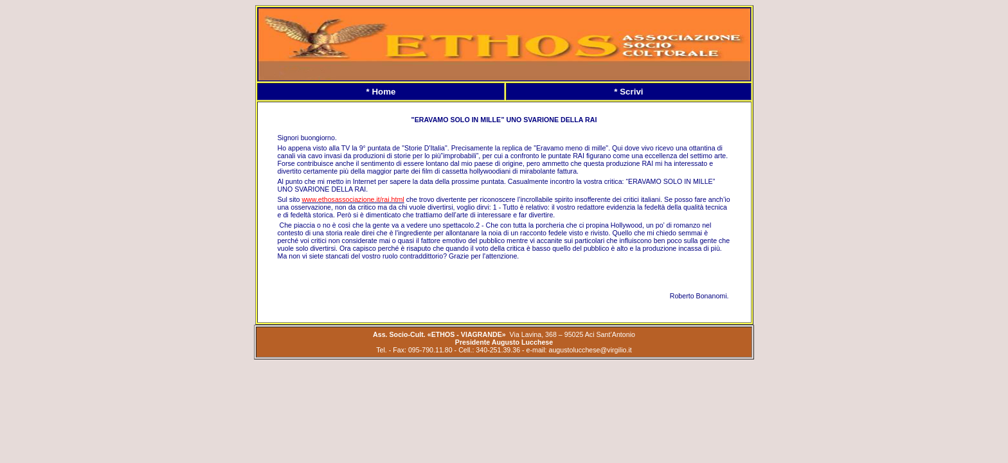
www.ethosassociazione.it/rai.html (353, 199)
